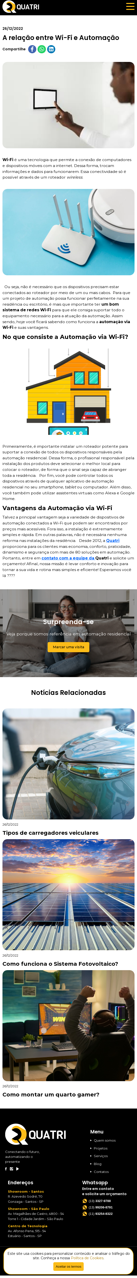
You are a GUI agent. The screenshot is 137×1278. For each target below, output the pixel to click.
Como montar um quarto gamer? (50, 1097)
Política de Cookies (87, 1258)
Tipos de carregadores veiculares (50, 835)
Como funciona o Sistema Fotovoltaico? (60, 966)
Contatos (99, 1174)
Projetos (98, 1150)
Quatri (112, 542)
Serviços (99, 1158)
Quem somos (103, 1143)
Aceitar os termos (68, 1266)
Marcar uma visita (68, 649)
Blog (95, 1166)
